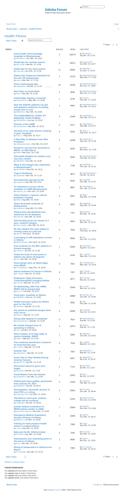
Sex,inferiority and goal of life (29, 180)
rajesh (18, 234)
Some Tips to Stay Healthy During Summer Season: (31, 358)
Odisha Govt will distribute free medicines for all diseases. (30, 213)
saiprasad (20, 403)
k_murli (19, 283)
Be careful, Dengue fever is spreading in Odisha (27, 326)
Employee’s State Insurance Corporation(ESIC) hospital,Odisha (31, 279)
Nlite (18, 94)
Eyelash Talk (20, 351)
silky (84, 374)
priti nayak (20, 64)
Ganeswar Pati (22, 394)
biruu (18, 443)
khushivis (20, 371)
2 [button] (116, 44)
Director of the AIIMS (24, 124)
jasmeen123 (87, 62)
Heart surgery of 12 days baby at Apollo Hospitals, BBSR (30, 335)
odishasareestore (89, 75)
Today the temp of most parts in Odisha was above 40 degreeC (30, 255)
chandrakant (21, 126)
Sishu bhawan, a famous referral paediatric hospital (30, 196)
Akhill (18, 152)
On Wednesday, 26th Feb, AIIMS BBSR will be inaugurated (30, 287)
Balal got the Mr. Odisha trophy (30, 432)
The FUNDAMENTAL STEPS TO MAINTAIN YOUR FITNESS (30, 116)
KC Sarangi (20, 452)
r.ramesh (85, 381)
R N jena (85, 389)
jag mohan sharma (23, 411)
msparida (20, 182)
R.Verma (85, 278)
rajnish (85, 325)
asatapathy (20, 86)
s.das (18, 428)
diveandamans (22, 321)
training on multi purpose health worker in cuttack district (30, 424)
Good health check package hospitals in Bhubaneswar (28, 55)
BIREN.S (19, 420)
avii (83, 237)
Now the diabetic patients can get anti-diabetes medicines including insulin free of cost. (31, 107)
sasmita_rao (21, 191)
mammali (20, 71)
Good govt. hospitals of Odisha (30, 295)
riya (17, 259)
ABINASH (86, 69)
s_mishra (86, 254)
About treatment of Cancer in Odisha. (33, 271)
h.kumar (19, 251)
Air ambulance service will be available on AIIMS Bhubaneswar (30, 187)
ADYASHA (20, 169)
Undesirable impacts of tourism (30, 98)
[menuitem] (116, 24)
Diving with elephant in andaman (30, 318)
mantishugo (87, 115)
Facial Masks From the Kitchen (29, 374)
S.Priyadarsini (21, 268)
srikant (85, 415)
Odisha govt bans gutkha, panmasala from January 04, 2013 (33, 382)
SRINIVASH (21, 120)
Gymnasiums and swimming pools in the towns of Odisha (33, 439)
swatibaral (20, 208)
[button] (119, 45)
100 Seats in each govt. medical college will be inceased (30, 399)
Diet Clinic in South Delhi (26, 91)
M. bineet (20, 434)
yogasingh (20, 175)
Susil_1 (19, 135)
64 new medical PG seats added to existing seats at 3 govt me (31, 230)
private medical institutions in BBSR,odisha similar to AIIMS (29, 407)
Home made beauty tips (26, 84)
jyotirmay (19, 217)
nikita (18, 80)
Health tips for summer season (29, 62)
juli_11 (18, 291)
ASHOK (85, 406)
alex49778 (20, 362)
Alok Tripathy (21, 225)
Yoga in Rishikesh (23, 173)
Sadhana (86, 334)
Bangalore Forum (53, 490)
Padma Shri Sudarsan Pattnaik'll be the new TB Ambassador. (32, 76)
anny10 (85, 98)
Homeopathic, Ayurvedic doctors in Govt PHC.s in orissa (32, 390)
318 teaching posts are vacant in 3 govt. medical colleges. (31, 221)
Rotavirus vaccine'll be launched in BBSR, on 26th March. (31, 149)
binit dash (86, 220)
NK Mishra (20, 58)
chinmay (19, 306)
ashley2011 (20, 353)
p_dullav (19, 347)
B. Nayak (20, 274)
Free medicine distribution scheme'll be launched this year (32, 343)
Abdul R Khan (87, 398)
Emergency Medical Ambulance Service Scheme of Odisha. (30, 416)
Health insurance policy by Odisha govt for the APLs (31, 303)
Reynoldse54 (21, 100)
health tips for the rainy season (30, 69)
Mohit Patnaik (21, 242)
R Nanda (85, 310)
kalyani (19, 315)
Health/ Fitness (15, 36)
